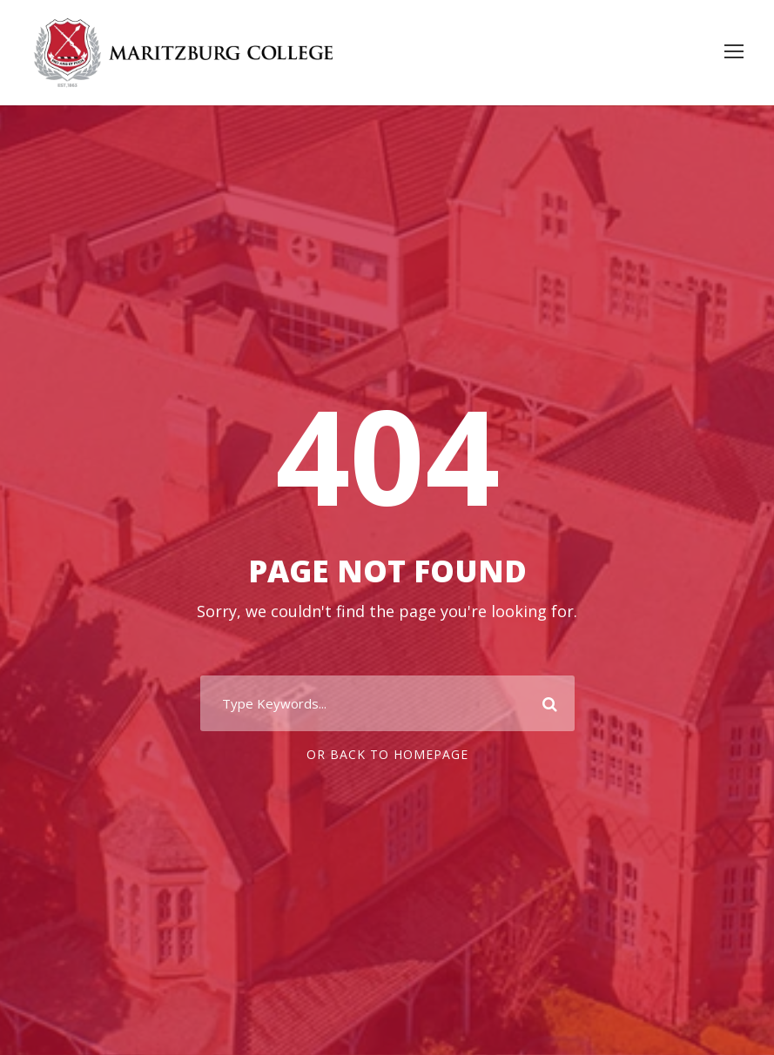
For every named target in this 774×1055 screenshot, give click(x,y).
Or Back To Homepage (387, 754)
